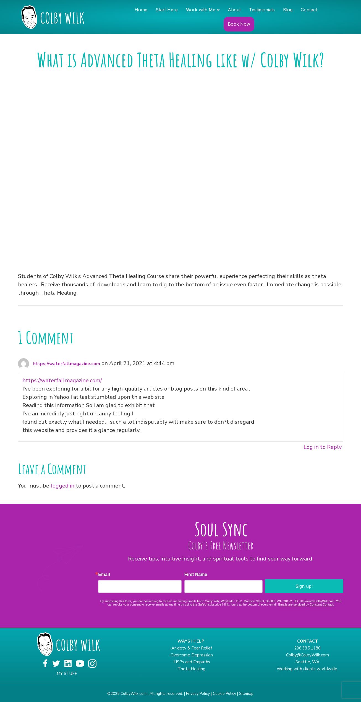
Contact (309, 9)
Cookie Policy (224, 693)
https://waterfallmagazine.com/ (62, 380)
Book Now (239, 24)
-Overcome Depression (191, 655)
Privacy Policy (198, 693)
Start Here (167, 9)
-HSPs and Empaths (191, 662)
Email (104, 574)
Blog (287, 9)
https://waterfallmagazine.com (66, 364)
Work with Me (200, 9)
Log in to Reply (323, 447)
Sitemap (246, 693)
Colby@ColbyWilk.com (307, 655)
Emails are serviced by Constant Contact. (306, 604)
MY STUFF (67, 673)
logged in (62, 485)
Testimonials (262, 9)
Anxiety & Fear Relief (191, 648)
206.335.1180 (307, 648)
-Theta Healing (190, 669)
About (234, 9)
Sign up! (304, 586)
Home (141, 9)
